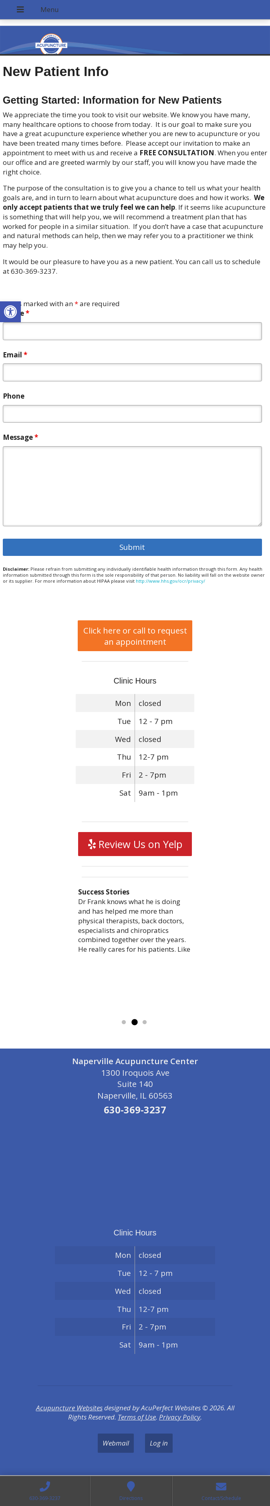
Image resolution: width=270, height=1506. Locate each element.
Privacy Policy (179, 1417)
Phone (13, 396)
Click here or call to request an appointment (135, 636)
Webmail (116, 1443)
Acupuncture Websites (69, 1407)
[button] (10, 311)
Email (15, 354)
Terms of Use (137, 1417)
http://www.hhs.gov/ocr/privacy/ (170, 581)
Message (20, 437)
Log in (159, 1443)
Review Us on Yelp (135, 844)
